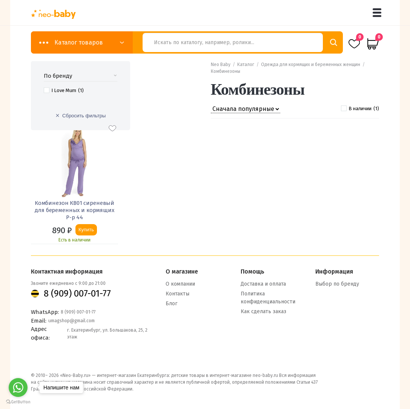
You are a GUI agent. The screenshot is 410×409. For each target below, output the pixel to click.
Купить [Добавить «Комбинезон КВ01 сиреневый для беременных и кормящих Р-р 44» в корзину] (86, 229)
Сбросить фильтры (84, 115)
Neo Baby (220, 64)
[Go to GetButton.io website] (18, 402)
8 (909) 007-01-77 (77, 293)
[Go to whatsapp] (18, 387)
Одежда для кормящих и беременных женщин (310, 64)
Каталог (245, 64)
